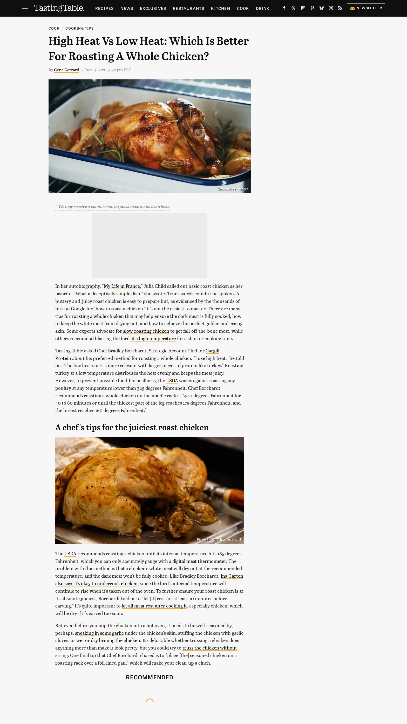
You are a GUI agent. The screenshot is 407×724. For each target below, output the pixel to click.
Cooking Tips (79, 28)
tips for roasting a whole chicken (89, 316)
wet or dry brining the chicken (108, 640)
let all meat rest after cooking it (154, 605)
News (126, 8)
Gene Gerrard (66, 70)
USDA (172, 380)
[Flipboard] (303, 9)
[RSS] (340, 9)
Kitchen (220, 8)
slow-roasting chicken (146, 330)
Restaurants (188, 8)
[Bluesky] (321, 9)
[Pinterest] (312, 9)
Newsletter (366, 7)
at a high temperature (153, 338)
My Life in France (122, 286)
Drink (263, 8)
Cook (243, 8)
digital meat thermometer (199, 561)
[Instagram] (331, 9)
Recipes (104, 8)
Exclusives (153, 8)
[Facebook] (284, 9)
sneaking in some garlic (99, 633)
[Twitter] (293, 9)
